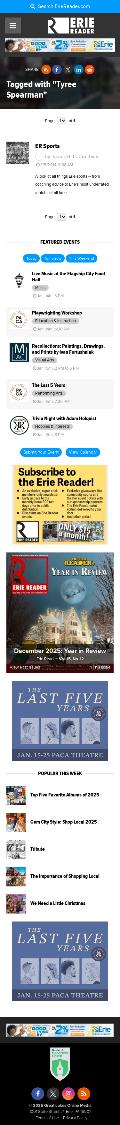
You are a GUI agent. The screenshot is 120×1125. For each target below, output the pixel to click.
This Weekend (81, 259)
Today (31, 259)
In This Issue (99, 667)
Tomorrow (52, 259)
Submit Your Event (41, 452)
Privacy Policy (75, 1118)
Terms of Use (47, 1118)
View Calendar (83, 452)
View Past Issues (25, 667)
